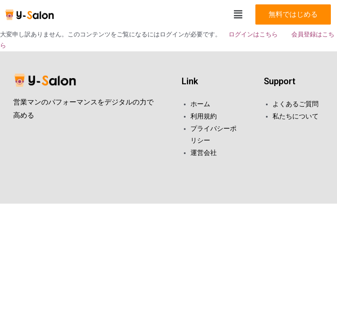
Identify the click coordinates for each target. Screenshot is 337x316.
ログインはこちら (252, 34)
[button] (293, 14)
